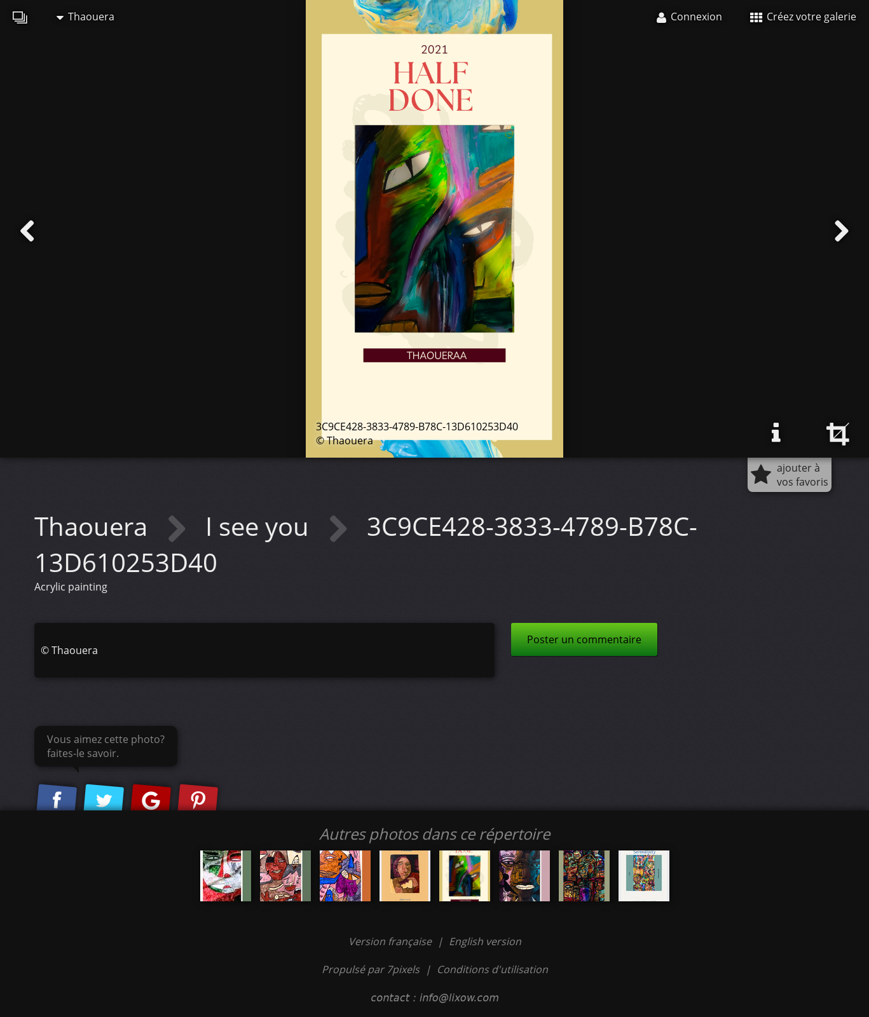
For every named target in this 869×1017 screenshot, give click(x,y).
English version (485, 941)
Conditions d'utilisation (492, 969)
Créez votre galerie (803, 17)
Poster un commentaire (584, 639)
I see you (260, 525)
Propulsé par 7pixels (371, 969)
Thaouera (85, 17)
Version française (391, 941)
